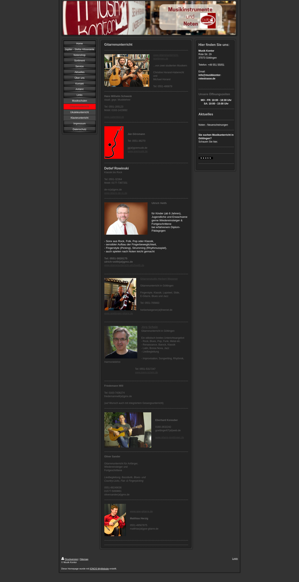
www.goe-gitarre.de (141, 511)
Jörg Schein (149, 327)
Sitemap (84, 559)
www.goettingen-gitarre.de (118, 313)
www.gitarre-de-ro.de (115, 193)
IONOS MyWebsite (99, 568)
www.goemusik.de (138, 151)
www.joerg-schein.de (146, 372)
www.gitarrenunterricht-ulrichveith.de (124, 265)
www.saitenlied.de (114, 117)
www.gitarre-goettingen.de (169, 437)
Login (235, 558)
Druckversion (69, 559)
